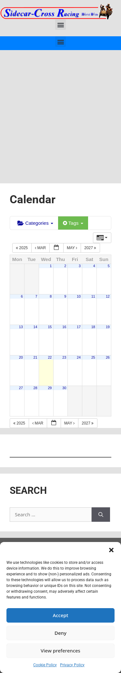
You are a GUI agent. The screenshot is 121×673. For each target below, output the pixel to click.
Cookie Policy (45, 665)
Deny (60, 633)
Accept (60, 615)
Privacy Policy (72, 665)
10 (79, 296)
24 (79, 357)
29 (50, 388)
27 (21, 388)
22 (50, 357)
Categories (35, 223)
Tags (73, 223)
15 (50, 327)
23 (64, 357)
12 (108, 296)
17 (79, 327)
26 (108, 357)
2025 (22, 248)
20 (21, 357)
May (72, 248)
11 (93, 296)
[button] (111, 550)
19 (108, 327)
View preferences (60, 650)
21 (35, 357)
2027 (90, 248)
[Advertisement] (60, 113)
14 (35, 327)
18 (93, 327)
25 (93, 357)
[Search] (101, 514)
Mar (41, 248)
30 (64, 388)
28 (35, 388)
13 (21, 327)
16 (64, 327)
